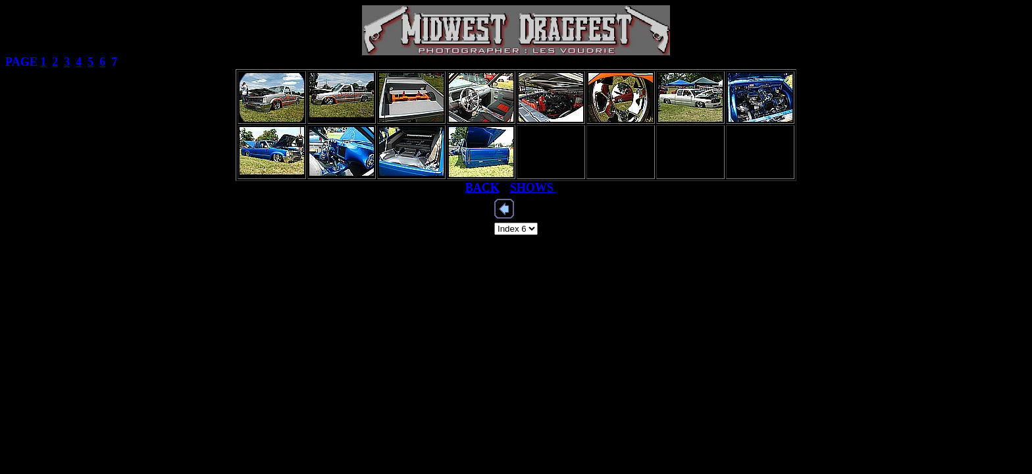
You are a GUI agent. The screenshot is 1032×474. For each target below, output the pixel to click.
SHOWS (533, 187)
